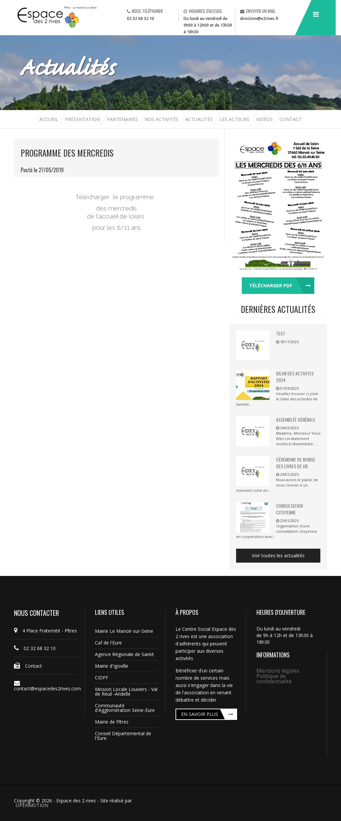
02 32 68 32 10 (140, 18)
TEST (280, 333)
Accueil (49, 119)
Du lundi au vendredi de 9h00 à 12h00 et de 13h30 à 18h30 (207, 25)
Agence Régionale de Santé (124, 654)
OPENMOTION (32, 805)
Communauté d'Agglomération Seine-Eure (125, 707)
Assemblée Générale (295, 419)
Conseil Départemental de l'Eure (123, 735)
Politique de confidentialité (274, 678)
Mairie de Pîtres (112, 722)
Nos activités (162, 119)
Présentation (82, 119)
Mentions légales (277, 670)
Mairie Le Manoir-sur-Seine (124, 631)
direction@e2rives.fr (259, 18)
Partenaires (123, 119)
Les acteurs (235, 119)
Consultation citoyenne (289, 509)
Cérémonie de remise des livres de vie (295, 463)
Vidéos (265, 119)
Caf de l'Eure (108, 642)
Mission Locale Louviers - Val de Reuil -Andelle (126, 691)
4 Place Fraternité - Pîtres (45, 630)
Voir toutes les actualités (278, 555)
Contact (290, 119)
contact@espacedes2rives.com (46, 686)
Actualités (199, 119)
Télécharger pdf (270, 285)
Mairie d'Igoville (111, 666)
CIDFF (101, 677)
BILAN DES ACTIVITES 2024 (295, 376)
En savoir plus (199, 714)
